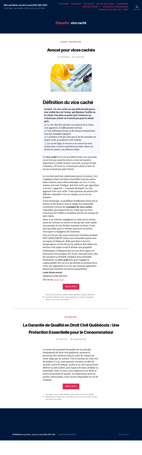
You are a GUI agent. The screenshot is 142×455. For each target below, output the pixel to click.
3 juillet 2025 (79, 57)
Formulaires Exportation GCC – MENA (113, 9)
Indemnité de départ (90, 7)
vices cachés (64, 300)
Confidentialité (122, 4)
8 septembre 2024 (80, 354)
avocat (47, 295)
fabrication (92, 295)
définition (77, 295)
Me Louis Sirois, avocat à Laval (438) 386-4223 (26, 5)
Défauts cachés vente (72, 409)
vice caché (55, 300)
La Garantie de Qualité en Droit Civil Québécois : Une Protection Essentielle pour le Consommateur (71, 335)
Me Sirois (66, 57)
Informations (64, 4)
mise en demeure (72, 297)
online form (59, 280)
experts (85, 295)
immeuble (49, 297)
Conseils (64, 42)
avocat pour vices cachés (54, 409)
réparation (91, 297)
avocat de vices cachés (59, 295)
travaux (48, 300)
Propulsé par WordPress (70, 449)
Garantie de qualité (88, 409)
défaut (71, 295)
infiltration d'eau (59, 297)
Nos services (88, 4)
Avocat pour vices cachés (71, 49)
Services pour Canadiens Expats (115, 7)
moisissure (83, 297)
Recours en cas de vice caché (81, 412)
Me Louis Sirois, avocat (105, 4)
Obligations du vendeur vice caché (57, 412)
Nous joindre (76, 4)
